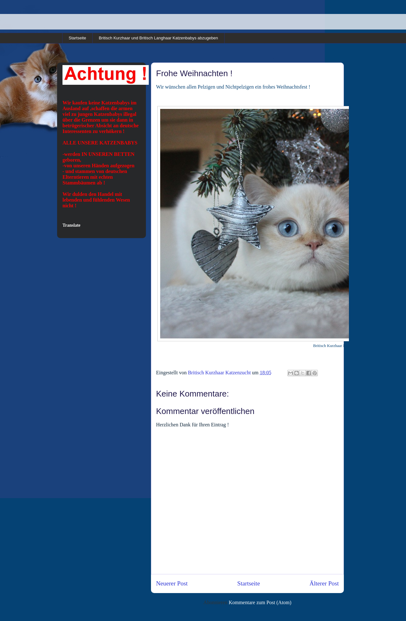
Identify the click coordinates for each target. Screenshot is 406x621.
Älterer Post (324, 583)
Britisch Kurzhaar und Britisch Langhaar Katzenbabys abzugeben (158, 38)
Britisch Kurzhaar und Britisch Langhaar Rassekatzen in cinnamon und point (98, 18)
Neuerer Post (172, 583)
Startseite (77, 38)
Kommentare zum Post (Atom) (260, 602)
